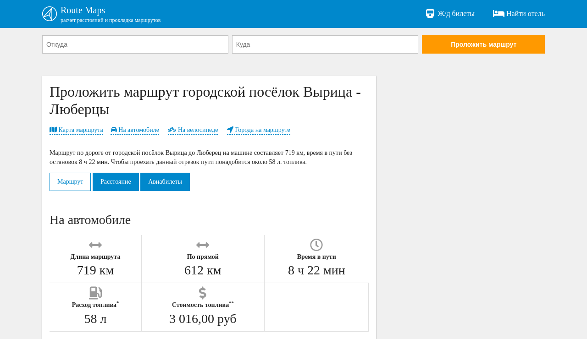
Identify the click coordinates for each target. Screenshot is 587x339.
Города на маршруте (258, 129)
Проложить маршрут (483, 44)
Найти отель (519, 13)
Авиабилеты (165, 181)
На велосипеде (193, 129)
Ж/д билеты (450, 13)
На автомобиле (135, 129)
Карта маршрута (76, 129)
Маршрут (70, 181)
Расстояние (115, 181)
